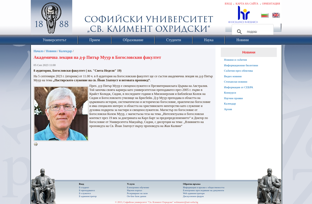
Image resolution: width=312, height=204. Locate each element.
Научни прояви (233, 98)
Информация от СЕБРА (238, 87)
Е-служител (85, 193)
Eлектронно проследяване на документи (203, 190)
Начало (38, 51)
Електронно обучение (138, 187)
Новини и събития (235, 59)
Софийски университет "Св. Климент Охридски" (81, 18)
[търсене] (252, 32)
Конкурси (230, 92)
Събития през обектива (238, 70)
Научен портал (134, 190)
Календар (65, 51)
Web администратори (194, 193)
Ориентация (271, 3)
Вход (228, 3)
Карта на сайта (246, 3)
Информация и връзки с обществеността (203, 187)
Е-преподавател (87, 190)
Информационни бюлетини (241, 65)
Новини (51, 51)
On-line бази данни (136, 196)
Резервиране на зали (137, 193)
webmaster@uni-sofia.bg (186, 202)
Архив (228, 109)
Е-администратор (88, 196)
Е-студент (84, 187)
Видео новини (233, 76)
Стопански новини (235, 81)
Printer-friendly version (37, 144)
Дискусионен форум (193, 196)
